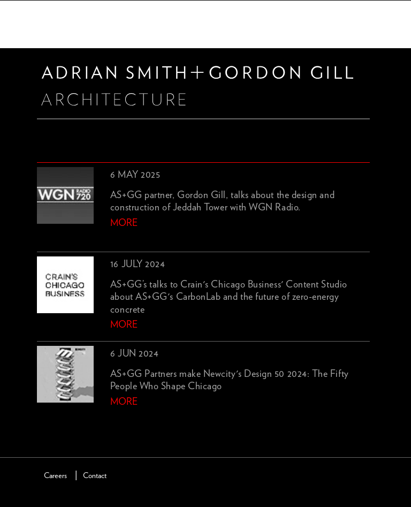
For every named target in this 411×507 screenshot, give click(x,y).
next (61, 420)
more (124, 223)
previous (43, 420)
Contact (94, 476)
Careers (55, 476)
